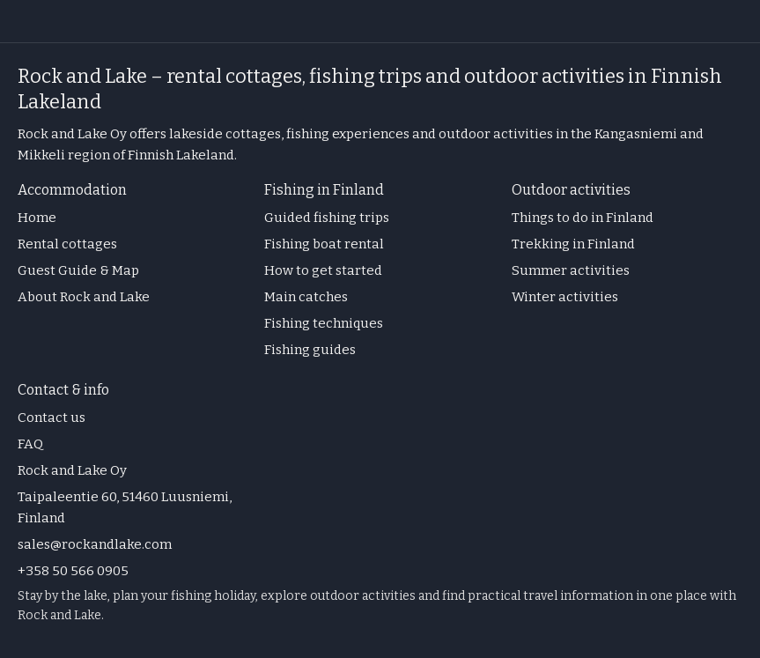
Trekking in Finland (573, 244)
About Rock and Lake (84, 297)
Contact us (51, 417)
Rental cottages (67, 244)
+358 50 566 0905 (73, 571)
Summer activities (571, 270)
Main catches (306, 297)
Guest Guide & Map (78, 270)
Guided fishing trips (326, 217)
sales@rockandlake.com (95, 544)
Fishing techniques (323, 323)
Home (37, 217)
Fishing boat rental (324, 244)
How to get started (323, 270)
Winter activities (565, 297)
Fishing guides (310, 350)
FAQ (30, 444)
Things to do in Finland (582, 217)
